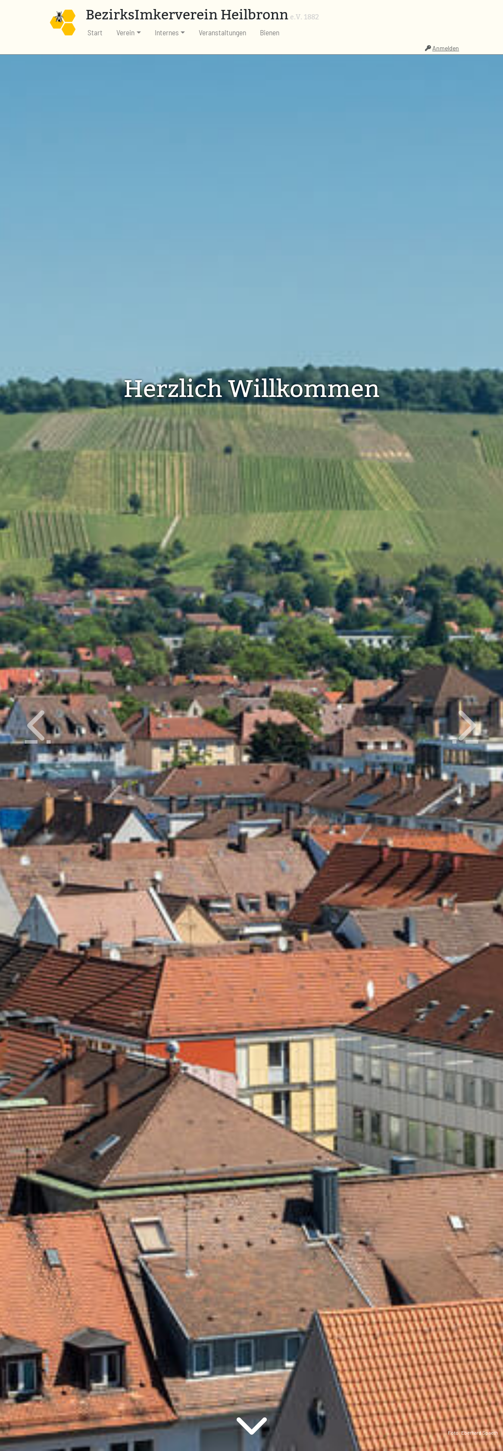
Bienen (269, 32)
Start (95, 32)
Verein (125, 32)
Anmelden (442, 48)
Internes (167, 32)
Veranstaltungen (222, 32)
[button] (37, 725)
